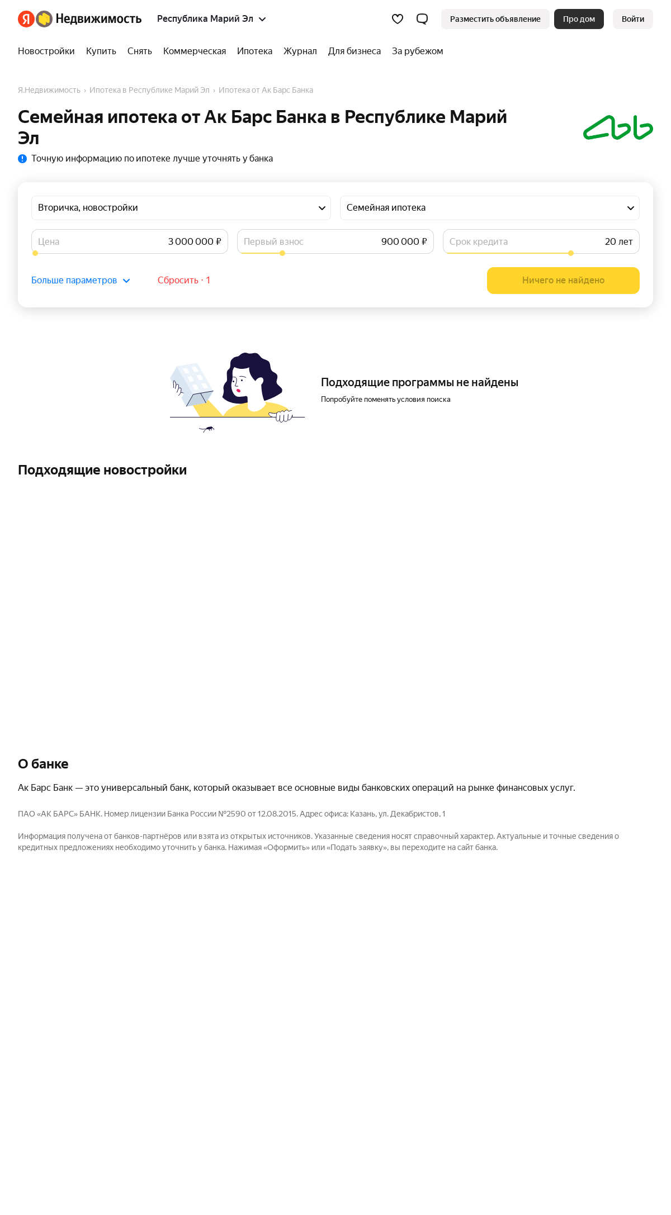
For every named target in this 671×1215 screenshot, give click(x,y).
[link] (633, 19)
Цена (48, 241)
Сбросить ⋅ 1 (184, 280)
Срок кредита (479, 241)
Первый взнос (274, 241)
